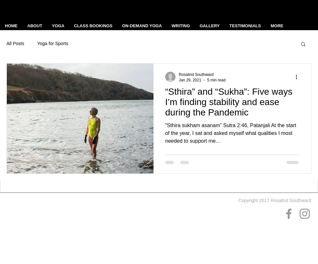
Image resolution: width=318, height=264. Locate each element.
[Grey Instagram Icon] (305, 214)
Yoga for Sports (52, 43)
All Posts (15, 43)
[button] (303, 44)
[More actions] (298, 77)
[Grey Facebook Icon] (289, 214)
